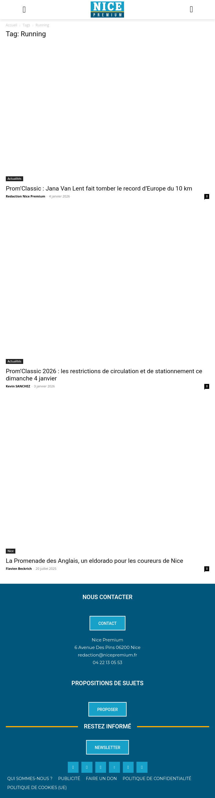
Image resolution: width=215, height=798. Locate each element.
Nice (11, 551)
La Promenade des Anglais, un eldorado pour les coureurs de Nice (94, 560)
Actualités (14, 179)
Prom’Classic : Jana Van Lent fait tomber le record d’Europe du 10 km (99, 188)
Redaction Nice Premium (25, 196)
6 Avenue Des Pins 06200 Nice (107, 647)
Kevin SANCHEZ (18, 386)
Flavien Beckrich (19, 568)
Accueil (11, 25)
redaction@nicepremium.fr (107, 655)
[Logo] (107, 9)
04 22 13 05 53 (107, 662)
